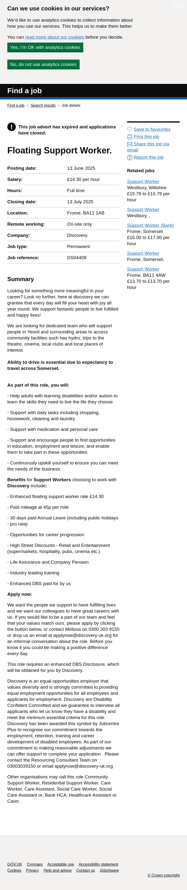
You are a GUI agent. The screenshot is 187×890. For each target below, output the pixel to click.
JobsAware (109, 870)
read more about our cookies (54, 37)
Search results (43, 105)
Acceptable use (60, 864)
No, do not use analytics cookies (43, 64)
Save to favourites (149, 129)
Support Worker (143, 181)
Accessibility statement (98, 864)
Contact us (85, 870)
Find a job (24, 91)
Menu (178, 6)
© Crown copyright (164, 875)
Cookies (14, 870)
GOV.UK (14, 864)
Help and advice (58, 870)
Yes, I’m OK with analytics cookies (45, 47)
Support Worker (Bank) (150, 225)
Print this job (143, 136)
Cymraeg (35, 864)
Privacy (32, 870)
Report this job (145, 157)
